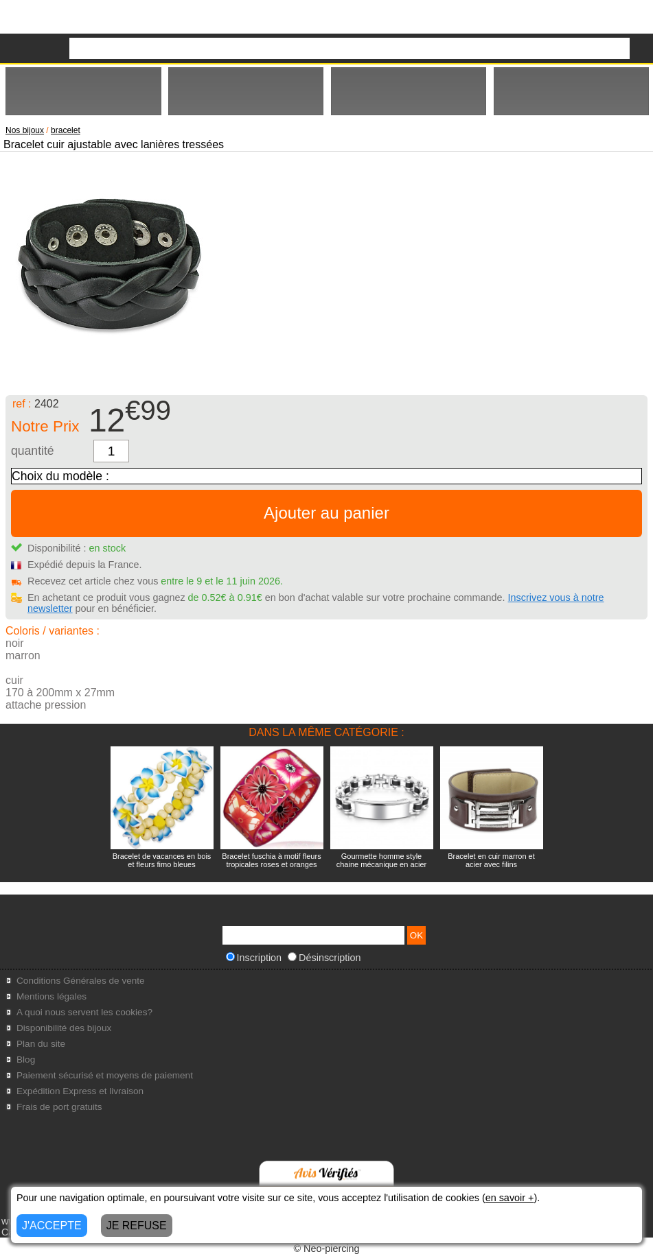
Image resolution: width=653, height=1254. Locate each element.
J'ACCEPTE (52, 1225)
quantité (32, 451)
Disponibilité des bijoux (63, 1028)
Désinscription (324, 957)
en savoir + (509, 1197)
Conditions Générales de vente (80, 980)
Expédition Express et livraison (80, 1091)
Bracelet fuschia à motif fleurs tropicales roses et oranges (271, 860)
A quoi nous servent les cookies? (84, 1012)
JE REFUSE (136, 1225)
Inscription (254, 957)
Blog (25, 1059)
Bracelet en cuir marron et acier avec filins (491, 860)
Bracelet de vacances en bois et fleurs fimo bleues (162, 860)
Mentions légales (51, 996)
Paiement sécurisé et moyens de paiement (104, 1075)
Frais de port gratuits (59, 1107)
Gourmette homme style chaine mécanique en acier (381, 860)
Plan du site (40, 1044)
